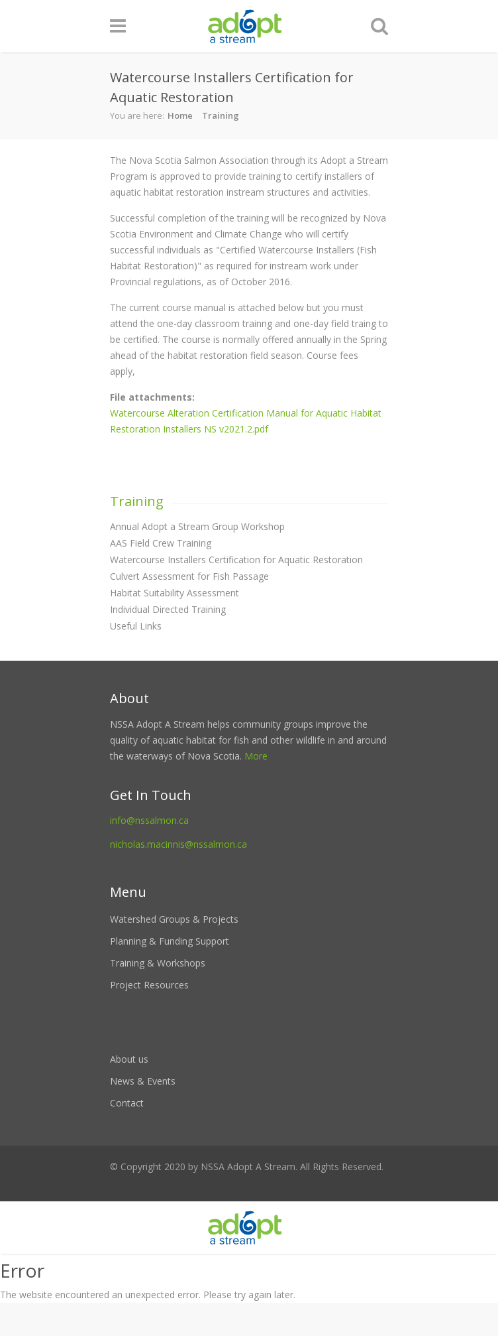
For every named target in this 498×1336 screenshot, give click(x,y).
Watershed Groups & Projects (174, 919)
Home (180, 115)
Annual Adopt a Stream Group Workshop (197, 526)
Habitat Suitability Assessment (174, 592)
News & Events (142, 1081)
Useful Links (136, 626)
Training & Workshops (157, 963)
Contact (127, 1103)
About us (129, 1059)
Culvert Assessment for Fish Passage (189, 576)
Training (220, 115)
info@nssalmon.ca (149, 820)
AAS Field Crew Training (160, 543)
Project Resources (149, 984)
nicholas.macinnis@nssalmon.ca (178, 844)
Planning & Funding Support (169, 941)
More (256, 756)
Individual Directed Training (168, 609)
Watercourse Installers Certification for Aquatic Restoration (236, 559)
